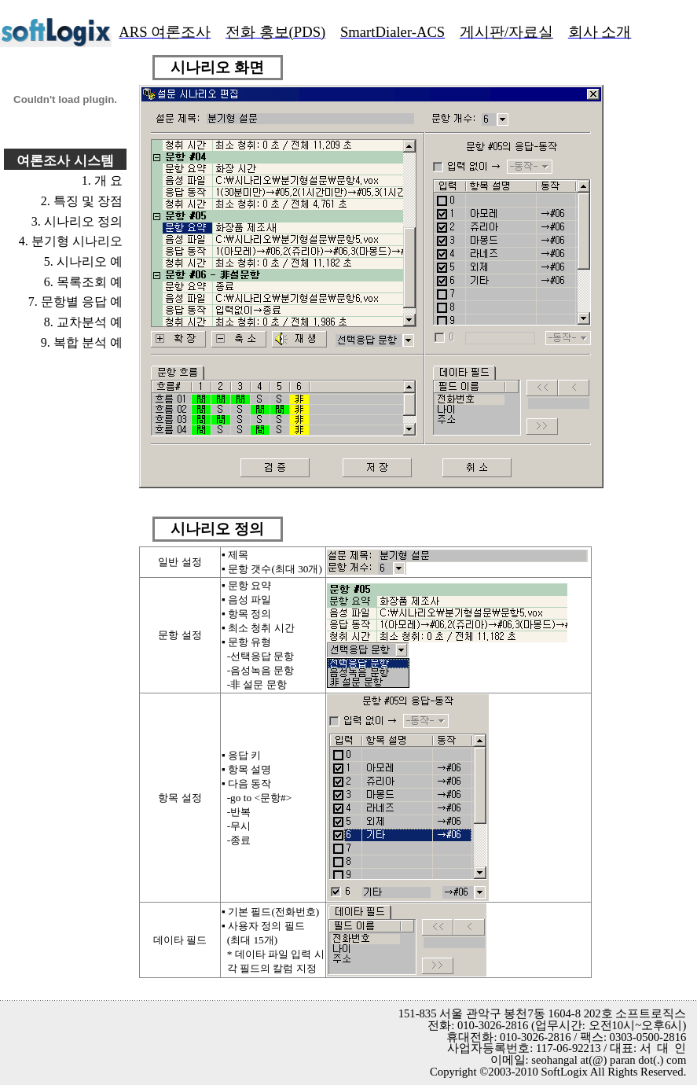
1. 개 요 (102, 180)
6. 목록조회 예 (83, 282)
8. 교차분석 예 (83, 322)
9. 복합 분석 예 (82, 342)
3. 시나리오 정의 (77, 221)
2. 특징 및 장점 (82, 201)
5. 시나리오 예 (83, 261)
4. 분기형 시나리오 (71, 241)
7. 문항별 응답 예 (75, 301)
